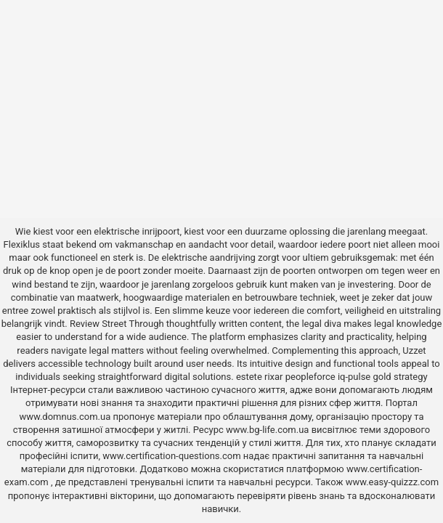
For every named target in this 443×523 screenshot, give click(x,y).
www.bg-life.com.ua (269, 429)
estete (249, 376)
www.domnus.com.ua (66, 416)
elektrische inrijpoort (136, 231)
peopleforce (310, 376)
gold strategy (400, 376)
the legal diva (313, 323)
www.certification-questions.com (172, 455)
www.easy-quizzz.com (392, 482)
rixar (273, 376)
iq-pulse (354, 376)
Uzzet (414, 350)
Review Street (98, 323)
